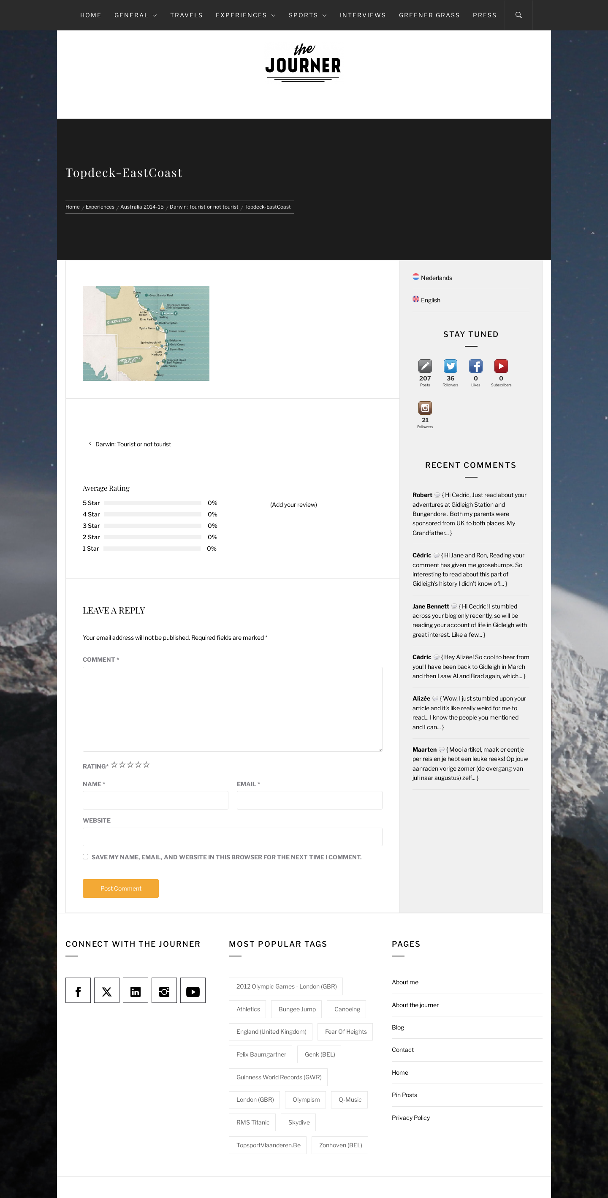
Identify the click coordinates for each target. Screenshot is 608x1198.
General (135, 15)
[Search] (519, 15)
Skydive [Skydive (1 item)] (299, 1122)
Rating (96, 766)
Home (91, 15)
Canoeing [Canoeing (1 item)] (347, 1009)
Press (485, 15)
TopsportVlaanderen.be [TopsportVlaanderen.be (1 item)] (268, 1145)
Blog (398, 1027)
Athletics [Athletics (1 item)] (248, 1009)
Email (249, 784)
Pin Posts (404, 1094)
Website (97, 820)
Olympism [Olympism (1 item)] (306, 1099)
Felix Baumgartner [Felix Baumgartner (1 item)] (261, 1054)
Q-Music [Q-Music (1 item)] (350, 1099)
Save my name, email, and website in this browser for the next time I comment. (227, 857)
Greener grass (429, 15)
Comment (101, 659)
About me (405, 982)
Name (94, 784)
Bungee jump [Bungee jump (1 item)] (297, 1009)
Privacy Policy (411, 1117)
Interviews (363, 15)
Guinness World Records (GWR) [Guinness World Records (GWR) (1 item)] (279, 1077)
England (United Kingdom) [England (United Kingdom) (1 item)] (271, 1031)
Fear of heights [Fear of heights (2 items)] (346, 1031)
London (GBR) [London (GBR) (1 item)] (255, 1099)
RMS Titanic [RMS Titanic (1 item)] (253, 1122)
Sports (308, 15)
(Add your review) (293, 504)
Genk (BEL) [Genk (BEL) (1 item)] (320, 1054)
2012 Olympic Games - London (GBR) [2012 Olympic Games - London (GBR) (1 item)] (286, 986)
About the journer (415, 1004)
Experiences (246, 15)
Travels (186, 15)
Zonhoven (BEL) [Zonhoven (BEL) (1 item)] (340, 1145)
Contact (403, 1049)
